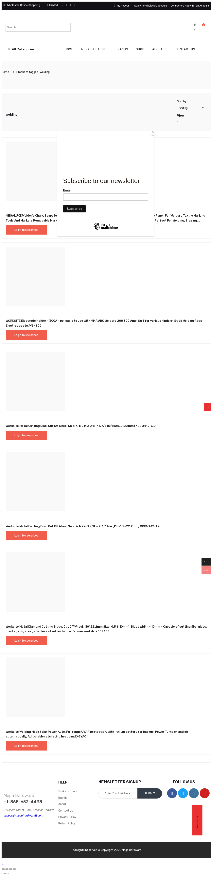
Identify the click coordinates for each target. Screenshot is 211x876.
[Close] (153, 132)
